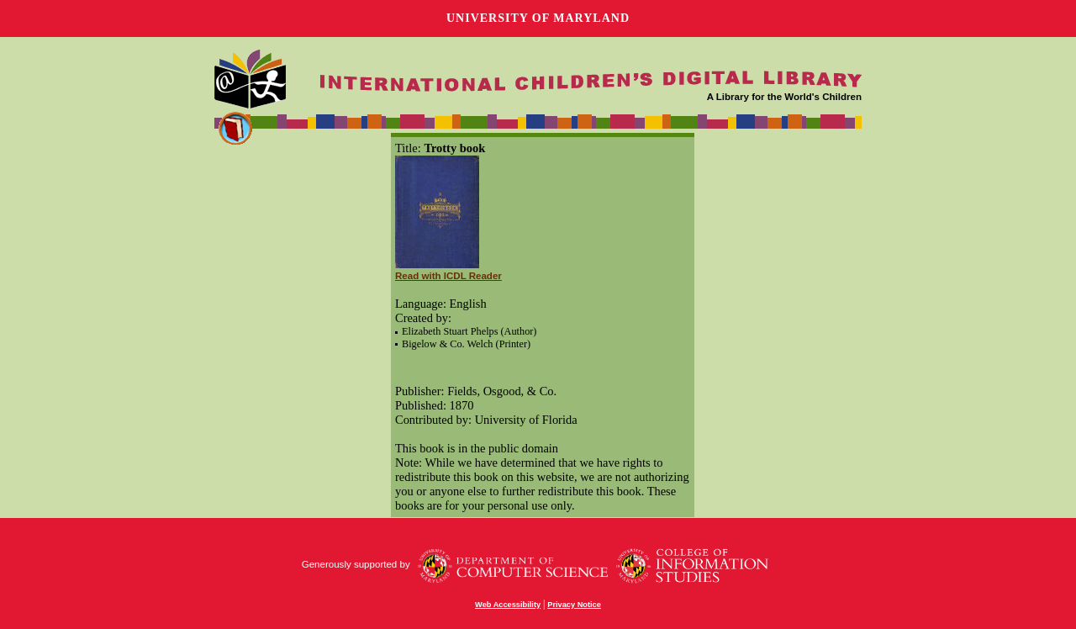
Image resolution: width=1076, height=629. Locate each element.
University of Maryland (538, 18)
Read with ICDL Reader (448, 276)
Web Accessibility (508, 604)
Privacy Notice (574, 604)
